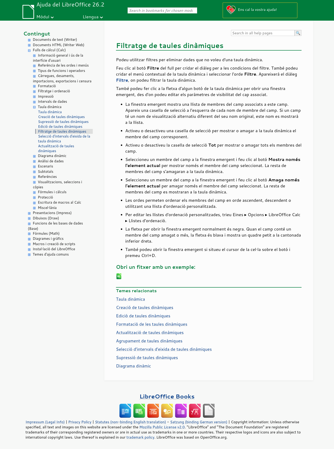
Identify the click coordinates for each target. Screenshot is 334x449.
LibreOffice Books (167, 396)
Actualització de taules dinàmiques (56, 148)
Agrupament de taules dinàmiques (149, 341)
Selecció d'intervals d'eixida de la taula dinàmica (64, 139)
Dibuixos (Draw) (46, 218)
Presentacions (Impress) (52, 212)
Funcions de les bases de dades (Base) (55, 226)
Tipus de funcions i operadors (61, 70)
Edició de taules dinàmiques (60, 126)
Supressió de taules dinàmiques (63, 121)
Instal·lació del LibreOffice (54, 249)
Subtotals (45, 171)
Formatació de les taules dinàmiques (151, 324)
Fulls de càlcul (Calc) (49, 50)
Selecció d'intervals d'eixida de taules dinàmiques (164, 349)
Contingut (36, 33)
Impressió (46, 96)
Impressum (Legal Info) (45, 421)
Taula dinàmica (49, 106)
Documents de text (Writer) (55, 39)
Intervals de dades (52, 101)
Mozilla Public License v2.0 (162, 427)
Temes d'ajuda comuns (51, 254)
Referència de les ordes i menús (63, 65)
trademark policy (140, 437)
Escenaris (45, 166)
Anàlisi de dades (51, 161)
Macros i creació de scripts (54, 243)
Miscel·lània (47, 207)
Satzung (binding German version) (199, 421)
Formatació (47, 85)
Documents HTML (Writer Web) (58, 44)
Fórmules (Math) (46, 233)
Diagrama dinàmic (52, 155)
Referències (47, 176)
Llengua (91, 16)
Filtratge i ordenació (54, 91)
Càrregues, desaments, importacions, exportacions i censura (62, 78)
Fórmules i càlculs (52, 191)
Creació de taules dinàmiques (61, 116)
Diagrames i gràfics (48, 238)
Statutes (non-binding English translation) (130, 421)
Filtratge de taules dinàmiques (62, 131)
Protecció (45, 197)
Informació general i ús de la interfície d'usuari (58, 58)
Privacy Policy (79, 421)
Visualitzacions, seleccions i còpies (57, 185)
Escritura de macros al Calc (59, 202)
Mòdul (42, 16)
